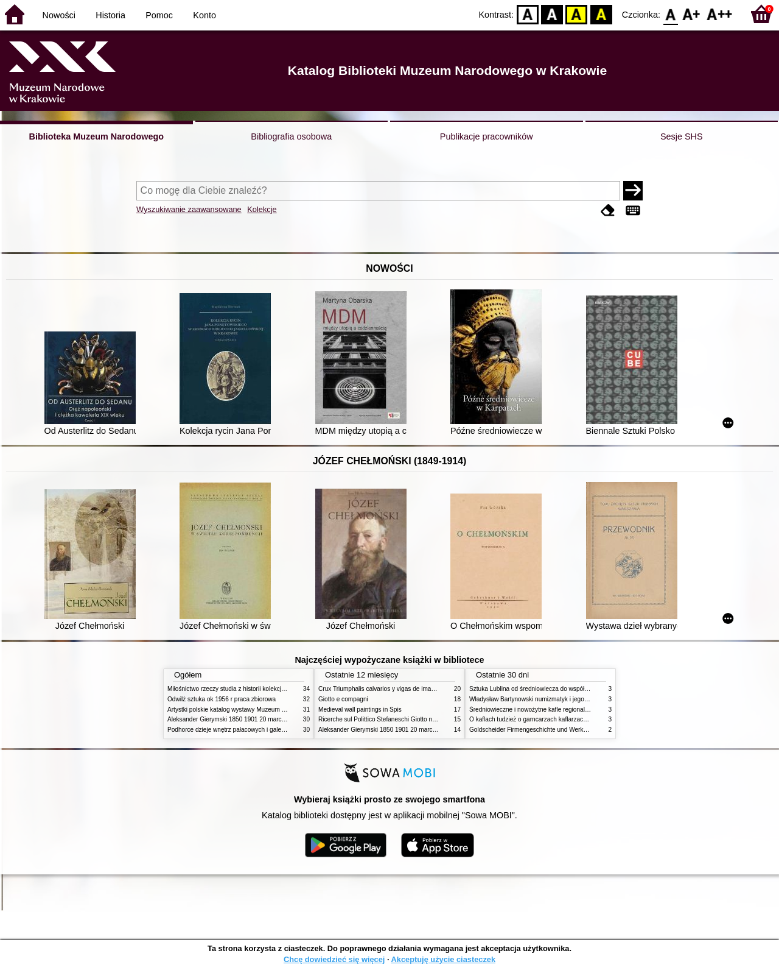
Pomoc (159, 15)
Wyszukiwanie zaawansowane (189, 209)
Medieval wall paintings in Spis (360, 709)
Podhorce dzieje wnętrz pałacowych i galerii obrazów (239, 729)
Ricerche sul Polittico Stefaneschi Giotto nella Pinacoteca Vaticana (408, 719)
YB (576, 14)
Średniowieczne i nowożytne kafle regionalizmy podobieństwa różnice (563, 709)
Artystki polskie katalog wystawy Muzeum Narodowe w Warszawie (257, 709)
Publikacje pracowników (486, 136)
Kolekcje (261, 209)
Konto (204, 15)
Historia (110, 15)
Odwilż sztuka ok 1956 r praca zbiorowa (221, 699)
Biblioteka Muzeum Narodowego (96, 136)
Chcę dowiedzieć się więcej (334, 959)
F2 (719, 14)
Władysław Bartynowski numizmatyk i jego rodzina (537, 699)
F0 (670, 14)
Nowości (59, 15)
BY (601, 14)
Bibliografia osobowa (291, 136)
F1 (691, 14)
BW (552, 14)
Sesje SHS (681, 136)
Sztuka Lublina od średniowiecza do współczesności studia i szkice (560, 688)
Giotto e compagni (343, 699)
